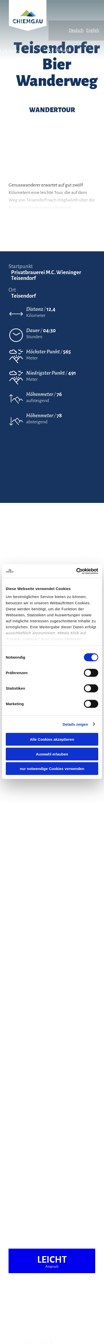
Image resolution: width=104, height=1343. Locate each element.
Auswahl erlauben (52, 754)
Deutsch (76, 30)
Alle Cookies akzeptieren (52, 739)
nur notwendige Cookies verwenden (52, 768)
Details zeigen (75, 724)
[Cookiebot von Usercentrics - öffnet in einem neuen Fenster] (76, 571)
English (92, 30)
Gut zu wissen (24, 21)
